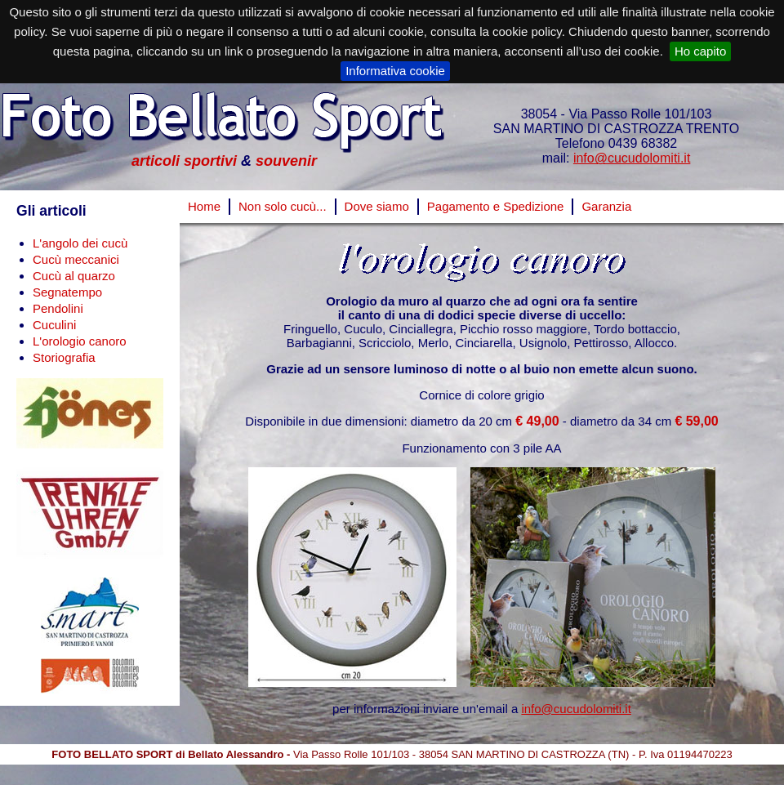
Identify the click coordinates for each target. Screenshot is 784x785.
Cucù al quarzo (74, 276)
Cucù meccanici (76, 259)
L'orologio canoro (80, 341)
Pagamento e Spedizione (495, 206)
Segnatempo (67, 292)
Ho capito (700, 51)
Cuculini (54, 325)
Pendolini (58, 308)
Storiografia (64, 357)
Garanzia (606, 206)
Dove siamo (377, 206)
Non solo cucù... (282, 206)
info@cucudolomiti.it (631, 158)
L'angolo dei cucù (80, 243)
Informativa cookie (395, 71)
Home (204, 206)
